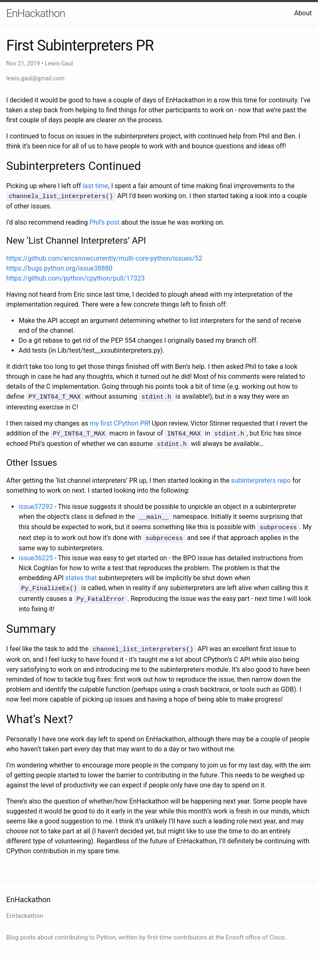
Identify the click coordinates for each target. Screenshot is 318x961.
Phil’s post (104, 222)
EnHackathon (35, 13)
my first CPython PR (119, 422)
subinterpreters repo (261, 478)
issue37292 (36, 504)
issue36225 (36, 554)
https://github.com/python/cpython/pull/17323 (75, 278)
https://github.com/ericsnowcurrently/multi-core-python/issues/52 (104, 258)
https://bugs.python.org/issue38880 (59, 268)
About (303, 13)
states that (81, 574)
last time (95, 186)
